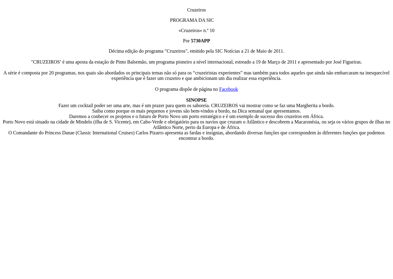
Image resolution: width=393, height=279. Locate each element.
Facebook (228, 89)
